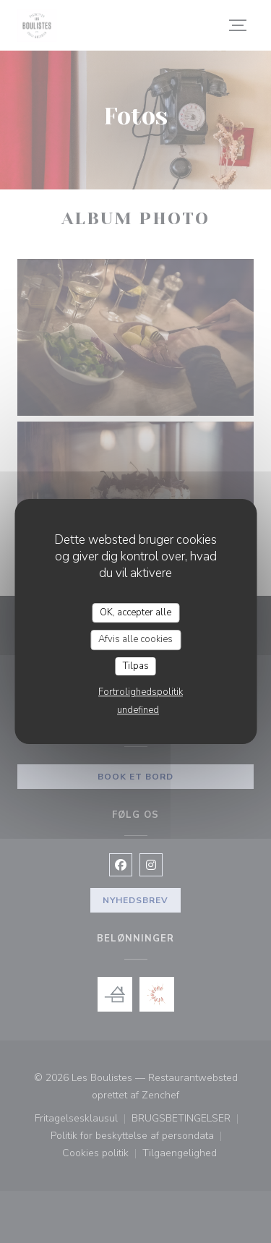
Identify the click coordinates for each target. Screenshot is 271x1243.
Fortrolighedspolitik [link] (140, 692)
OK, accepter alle (135, 612)
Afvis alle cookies (135, 639)
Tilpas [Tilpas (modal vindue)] (136, 665)
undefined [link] (138, 710)
